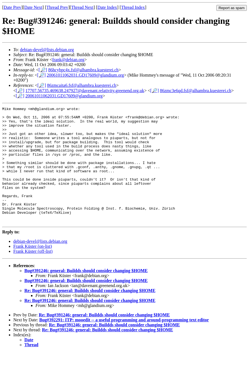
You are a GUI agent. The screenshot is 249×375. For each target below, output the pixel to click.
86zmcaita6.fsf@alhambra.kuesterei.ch (81, 85)
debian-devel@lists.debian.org (47, 49)
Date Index (107, 7)
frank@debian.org (68, 59)
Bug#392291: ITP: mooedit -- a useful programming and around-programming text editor (124, 343)
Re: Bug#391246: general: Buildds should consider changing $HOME (89, 313)
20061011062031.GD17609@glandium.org (85, 75)
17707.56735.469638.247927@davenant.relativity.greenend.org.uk (84, 90)
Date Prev (12, 7)
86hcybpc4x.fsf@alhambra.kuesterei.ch (83, 69)
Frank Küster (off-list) (33, 274)
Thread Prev (57, 7)
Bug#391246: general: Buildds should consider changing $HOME (86, 293)
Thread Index (133, 7)
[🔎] (42, 69)
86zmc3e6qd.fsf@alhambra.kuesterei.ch (195, 90)
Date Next (33, 7)
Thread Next (82, 7)
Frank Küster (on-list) (32, 269)
